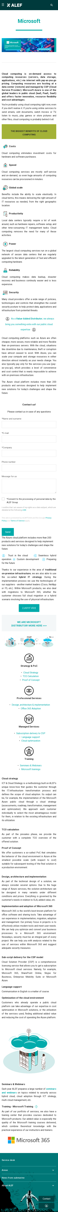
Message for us (9, 476)
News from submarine (13, 1177)
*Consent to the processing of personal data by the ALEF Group (31, 501)
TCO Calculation (31, 676)
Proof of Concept (31, 680)
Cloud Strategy (30, 672)
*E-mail (5, 433)
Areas (5, 1170)
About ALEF (7, 1185)
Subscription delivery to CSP (30, 733)
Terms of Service (18, 521)
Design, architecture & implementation (31, 704)
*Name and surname (11, 418)
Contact (46, 1198)
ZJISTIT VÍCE (29, 608)
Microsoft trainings (30, 769)
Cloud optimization (30, 740)
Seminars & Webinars (31, 765)
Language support (31, 737)
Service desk (8, 1160)
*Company (7, 447)
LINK (24, 510)
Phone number (9, 462)
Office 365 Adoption (31, 708)
